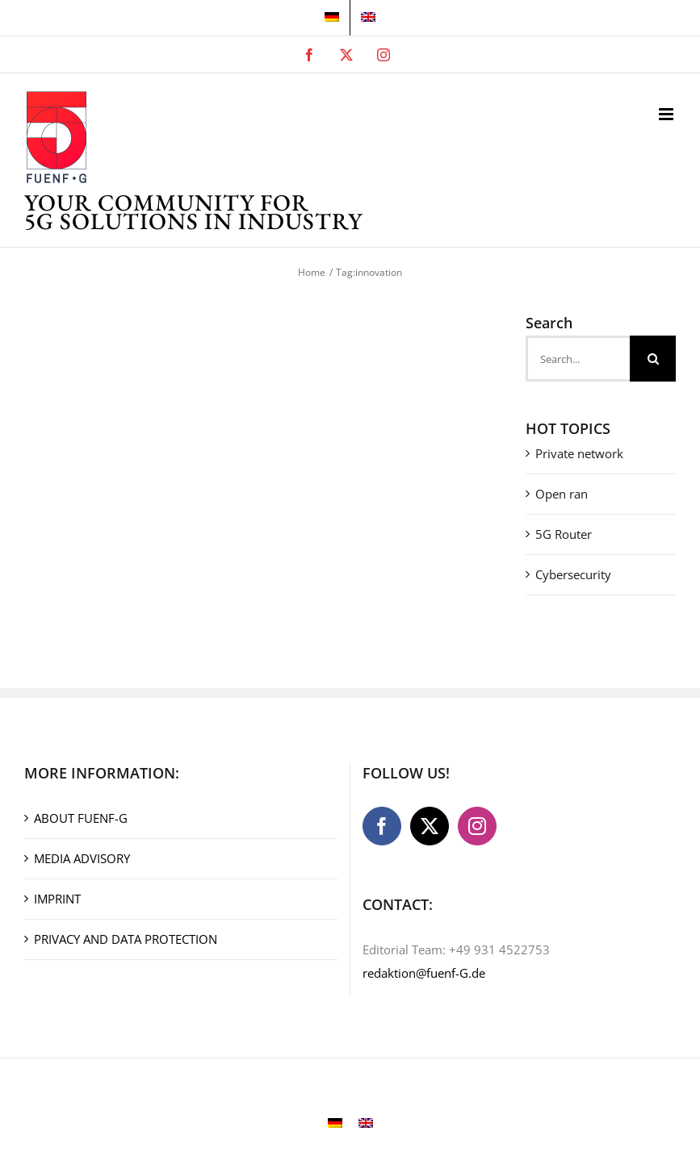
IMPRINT (57, 899)
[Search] (653, 359)
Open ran (561, 494)
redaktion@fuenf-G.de (424, 973)
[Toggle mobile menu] (667, 114)
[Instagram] (477, 826)
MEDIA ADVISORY (82, 858)
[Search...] (578, 359)
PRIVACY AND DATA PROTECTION (125, 939)
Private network (579, 453)
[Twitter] (429, 826)
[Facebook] (382, 826)
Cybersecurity (573, 574)
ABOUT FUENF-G (81, 818)
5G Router (563, 534)
